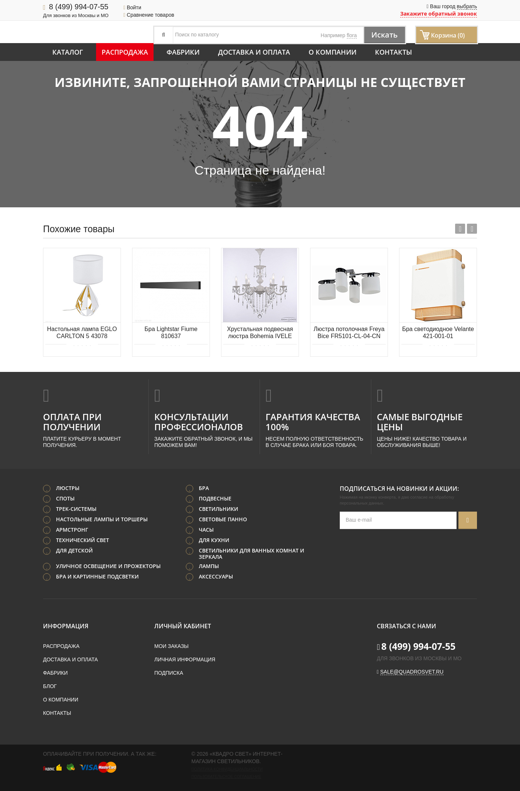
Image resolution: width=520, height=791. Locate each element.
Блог (50, 686)
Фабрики (183, 52)
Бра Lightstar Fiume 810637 (170, 332)
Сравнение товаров (149, 15)
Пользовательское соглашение (226, 776)
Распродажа (125, 52)
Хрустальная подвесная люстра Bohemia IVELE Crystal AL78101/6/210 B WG (260, 333)
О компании (332, 52)
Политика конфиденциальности (227, 769)
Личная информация (184, 659)
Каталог (67, 52)
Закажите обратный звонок (438, 13)
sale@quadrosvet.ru (412, 672)
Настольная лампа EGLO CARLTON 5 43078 (82, 332)
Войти (132, 7)
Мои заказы (171, 646)
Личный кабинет (182, 626)
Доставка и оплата (254, 52)
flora (352, 35)
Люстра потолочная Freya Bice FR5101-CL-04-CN (348, 332)
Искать (384, 35)
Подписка (168, 673)
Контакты (393, 52)
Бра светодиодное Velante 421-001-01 (438, 332)
